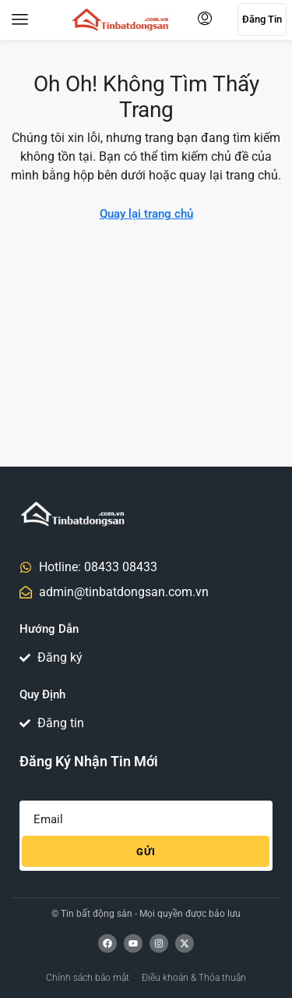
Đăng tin (262, 19)
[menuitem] (205, 19)
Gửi (146, 852)
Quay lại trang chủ (146, 214)
